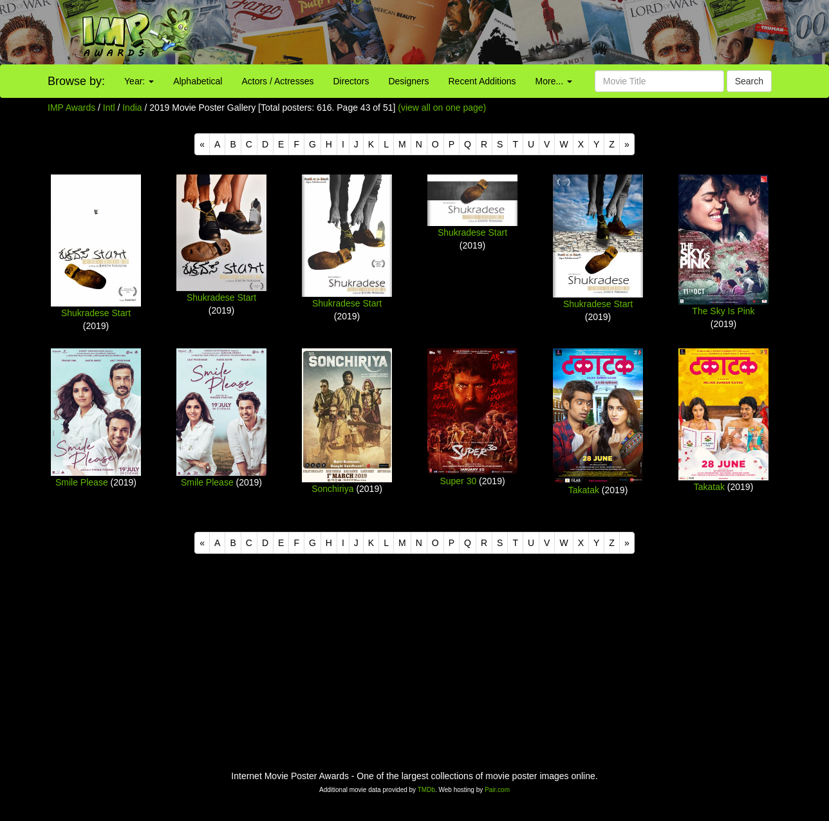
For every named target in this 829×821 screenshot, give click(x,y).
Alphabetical (197, 81)
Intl (109, 107)
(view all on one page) (442, 107)
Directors (351, 81)
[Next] (627, 144)
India (132, 107)
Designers (408, 81)
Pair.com (497, 789)
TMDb (426, 789)
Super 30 (458, 481)
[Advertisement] (518, 32)
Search (749, 81)
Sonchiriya (332, 489)
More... (554, 81)
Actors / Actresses (277, 81)
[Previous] (202, 144)
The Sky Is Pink (723, 311)
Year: (139, 81)
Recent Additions (482, 81)
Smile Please (81, 482)
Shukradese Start (96, 313)
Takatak (583, 490)
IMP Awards (71, 107)
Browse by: (76, 81)
